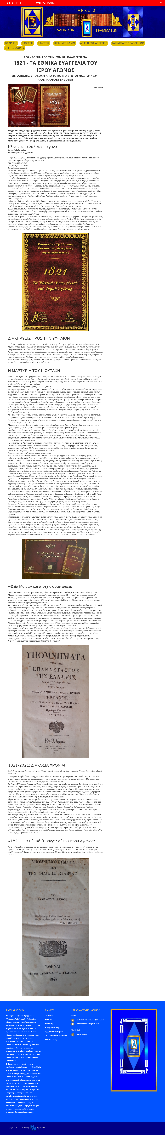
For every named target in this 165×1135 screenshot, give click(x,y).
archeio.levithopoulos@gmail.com (90, 1020)
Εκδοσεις (43, 43)
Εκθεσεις (27, 43)
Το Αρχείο (49, 1015)
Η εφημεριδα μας (65, 43)
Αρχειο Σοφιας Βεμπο (93, 43)
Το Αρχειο (11, 43)
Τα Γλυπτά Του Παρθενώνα (56, 1036)
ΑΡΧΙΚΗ (13, 3)
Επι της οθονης (15, 48)
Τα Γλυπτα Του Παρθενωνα (128, 43)
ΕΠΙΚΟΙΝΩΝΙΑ (45, 3)
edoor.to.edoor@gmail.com (88, 1024)
